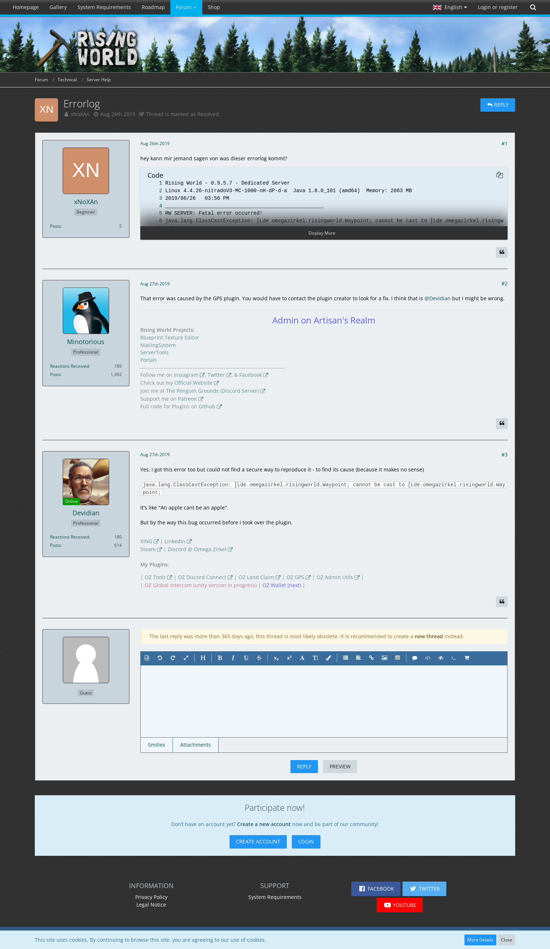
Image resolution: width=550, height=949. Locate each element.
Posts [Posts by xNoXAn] (55, 226)
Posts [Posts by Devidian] (55, 545)
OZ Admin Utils (335, 577)
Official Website (193, 382)
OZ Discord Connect (202, 577)
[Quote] (502, 252)
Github (207, 406)
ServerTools (154, 352)
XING (146, 541)
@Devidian (438, 298)
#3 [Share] (504, 454)
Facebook (250, 374)
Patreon (187, 398)
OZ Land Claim (256, 577)
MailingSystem (158, 345)
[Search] (533, 7)
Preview (340, 766)
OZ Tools (155, 577)
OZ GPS (295, 577)
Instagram (186, 374)
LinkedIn (175, 541)
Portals (148, 359)
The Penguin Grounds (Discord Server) (212, 390)
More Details (480, 940)
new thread (429, 636)
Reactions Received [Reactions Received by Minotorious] (69, 366)
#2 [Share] (504, 283)
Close (506, 940)
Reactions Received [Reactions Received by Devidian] (69, 537)
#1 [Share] (504, 143)
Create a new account (264, 824)
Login (306, 841)
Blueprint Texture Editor (169, 337)
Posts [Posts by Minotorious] (55, 374)
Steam (148, 549)
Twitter (216, 374)
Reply (304, 766)
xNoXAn (80, 114)
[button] (449, 7)
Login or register (498, 7)
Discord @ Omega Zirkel (197, 549)
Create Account (258, 841)
